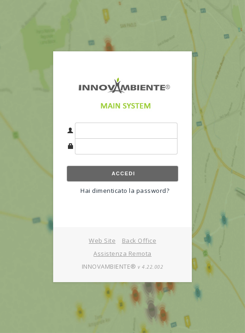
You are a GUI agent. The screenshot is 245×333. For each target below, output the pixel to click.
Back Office (139, 240)
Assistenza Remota (122, 253)
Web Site (102, 240)
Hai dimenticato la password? (124, 190)
